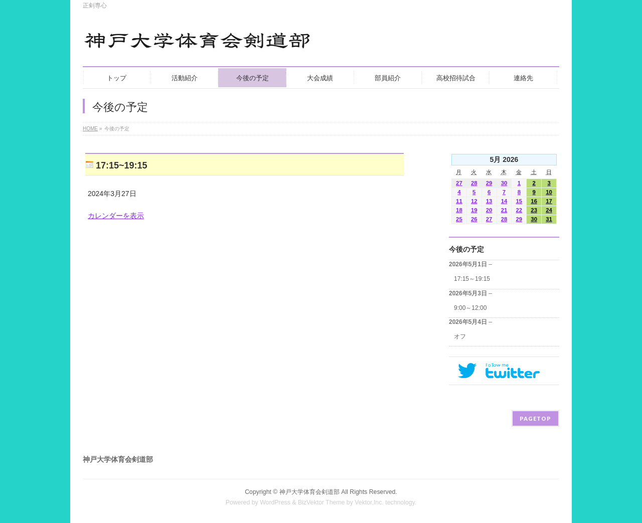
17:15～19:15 (472, 278)
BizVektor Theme (321, 502)
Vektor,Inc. (369, 502)
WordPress (275, 502)
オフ (460, 336)
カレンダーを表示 (116, 216)
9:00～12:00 (470, 307)
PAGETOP (535, 418)
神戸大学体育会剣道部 (309, 491)
